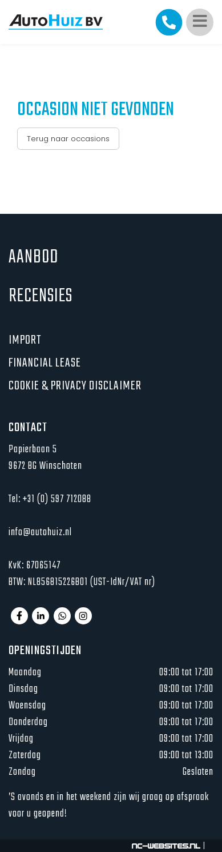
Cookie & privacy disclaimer (75, 386)
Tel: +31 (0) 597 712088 (50, 499)
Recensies (40, 296)
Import (25, 340)
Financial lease (45, 363)
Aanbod (33, 257)
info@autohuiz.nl (40, 532)
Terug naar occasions (68, 138)
